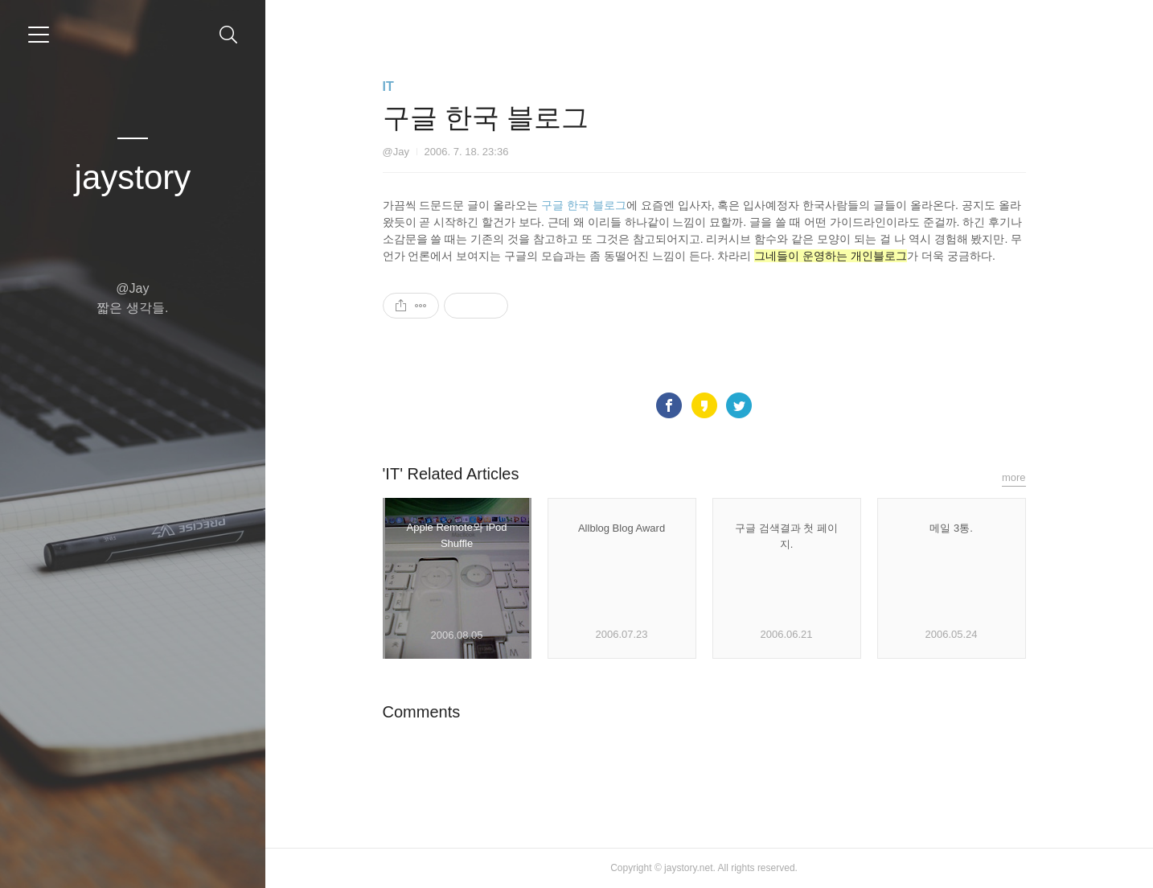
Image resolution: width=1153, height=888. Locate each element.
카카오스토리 (709, 405)
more (1019, 477)
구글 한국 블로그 (588, 205)
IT (393, 86)
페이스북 (674, 405)
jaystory (133, 177)
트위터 (744, 405)
